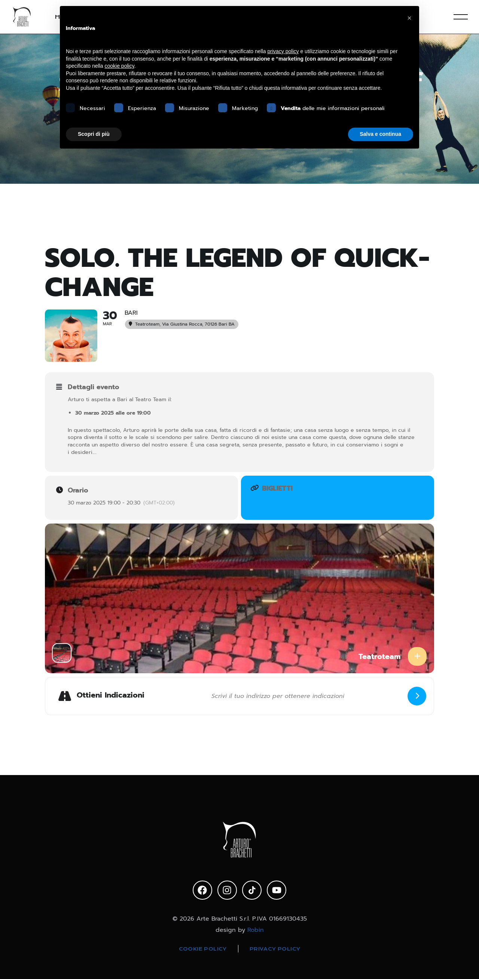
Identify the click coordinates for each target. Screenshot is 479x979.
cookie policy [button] (119, 66)
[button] (409, 18)
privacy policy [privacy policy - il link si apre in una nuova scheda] (283, 51)
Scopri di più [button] (94, 134)
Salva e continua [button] (380, 134)
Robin (255, 929)
